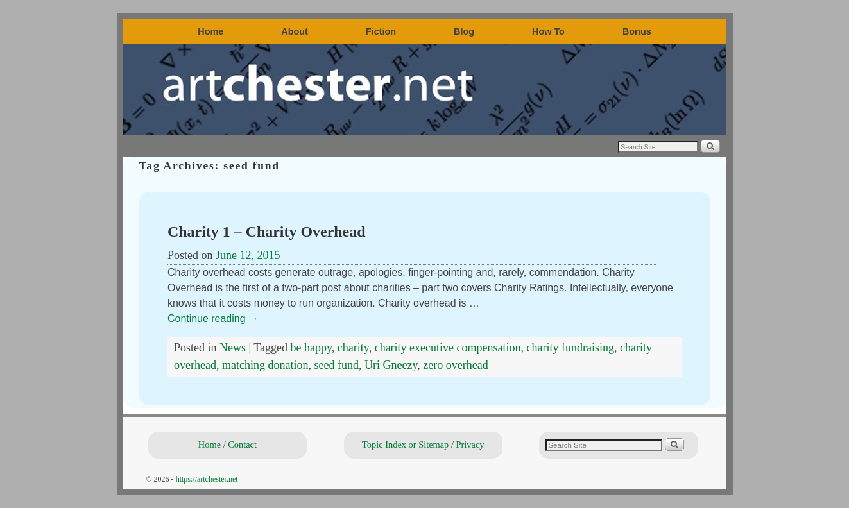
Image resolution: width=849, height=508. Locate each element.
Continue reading (213, 318)
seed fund (336, 365)
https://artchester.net (207, 479)
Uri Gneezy (390, 365)
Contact (242, 444)
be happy (311, 347)
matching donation (265, 365)
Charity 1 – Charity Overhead (266, 231)
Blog (464, 31)
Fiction (381, 31)
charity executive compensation (448, 347)
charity (353, 347)
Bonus (636, 31)
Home (210, 31)
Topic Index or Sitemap (405, 444)
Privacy (470, 444)
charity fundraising (570, 347)
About (294, 31)
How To (548, 31)
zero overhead (455, 365)
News (232, 347)
